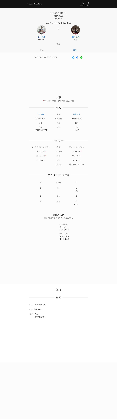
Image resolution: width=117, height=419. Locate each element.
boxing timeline (34, 4)
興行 (75, 50)
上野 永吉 (40, 114)
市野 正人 (76, 114)
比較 (42, 50)
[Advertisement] (58, 75)
